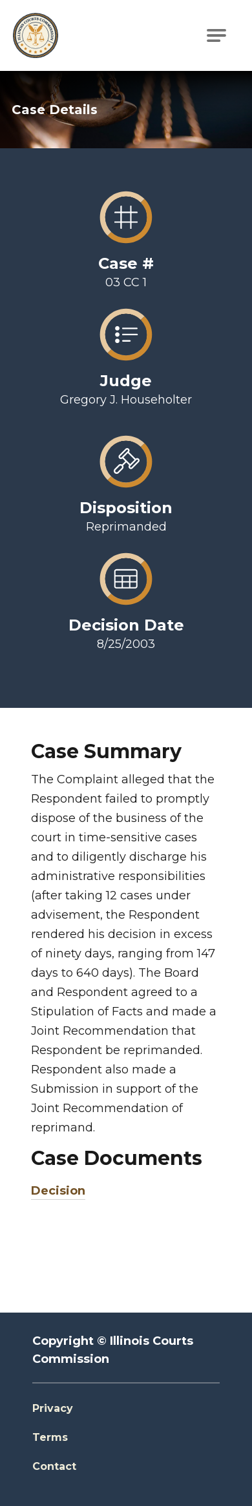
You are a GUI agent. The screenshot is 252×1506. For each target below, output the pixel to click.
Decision (58, 1191)
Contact (54, 1466)
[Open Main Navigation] (216, 35)
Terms (50, 1437)
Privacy (52, 1408)
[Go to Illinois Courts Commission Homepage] (35, 35)
